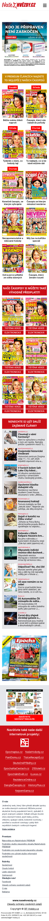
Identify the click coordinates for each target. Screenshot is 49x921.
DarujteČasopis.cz (14, 785)
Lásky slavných (9, 872)
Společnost (7, 865)
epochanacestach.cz (25, 448)
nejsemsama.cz (23, 579)
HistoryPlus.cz (36, 785)
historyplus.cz (23, 514)
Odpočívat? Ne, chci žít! (31, 567)
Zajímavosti (7, 875)
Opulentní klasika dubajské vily (28, 486)
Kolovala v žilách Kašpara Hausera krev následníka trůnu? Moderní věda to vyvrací (30, 534)
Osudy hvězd (8, 868)
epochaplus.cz (23, 530)
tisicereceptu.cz (23, 499)
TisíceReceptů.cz (34, 757)
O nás (4, 888)
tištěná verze (13, 328)
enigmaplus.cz (23, 465)
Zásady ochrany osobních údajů (16, 885)
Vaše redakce (8, 829)
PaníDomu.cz (13, 757)
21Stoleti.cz (38, 768)
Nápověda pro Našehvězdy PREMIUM (18, 840)
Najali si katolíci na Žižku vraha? (29, 517)
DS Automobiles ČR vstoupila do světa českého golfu (29, 600)
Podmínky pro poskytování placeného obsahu (22, 850)
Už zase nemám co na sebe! (30, 583)
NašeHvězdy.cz (34, 751)
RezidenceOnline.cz (24, 779)
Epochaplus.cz (13, 751)
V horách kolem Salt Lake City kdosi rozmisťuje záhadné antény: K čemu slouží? (31, 469)
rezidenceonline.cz (25, 482)
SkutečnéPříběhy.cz (24, 763)
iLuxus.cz (35, 774)
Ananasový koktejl (28, 501)
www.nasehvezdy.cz (24, 900)
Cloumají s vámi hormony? (27, 435)
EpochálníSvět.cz (18, 774)
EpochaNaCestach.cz (16, 768)
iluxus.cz (21, 596)
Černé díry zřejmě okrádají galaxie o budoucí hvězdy (28, 616)
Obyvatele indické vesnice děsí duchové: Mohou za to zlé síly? (30, 551)
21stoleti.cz (22, 613)
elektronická (13, 332)
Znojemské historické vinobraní (30, 452)
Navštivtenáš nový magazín (24, 718)
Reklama (6, 892)
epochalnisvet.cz (24, 547)
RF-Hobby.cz (31, 908)
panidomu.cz (23, 431)
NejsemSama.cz (24, 790)
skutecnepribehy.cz (25, 564)
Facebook (6, 881)
